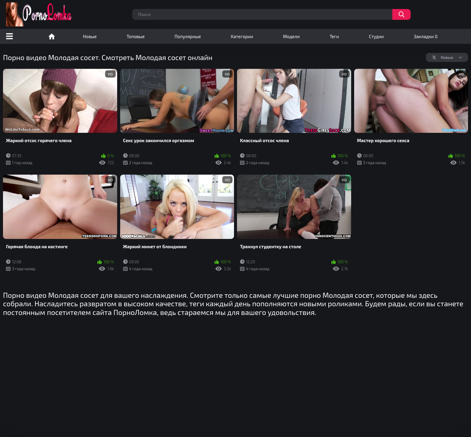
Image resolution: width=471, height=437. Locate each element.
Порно (51, 36)
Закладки (425, 36)
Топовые (135, 36)
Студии (376, 36)
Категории (242, 36)
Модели (291, 36)
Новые (90, 36)
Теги (334, 36)
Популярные (188, 36)
